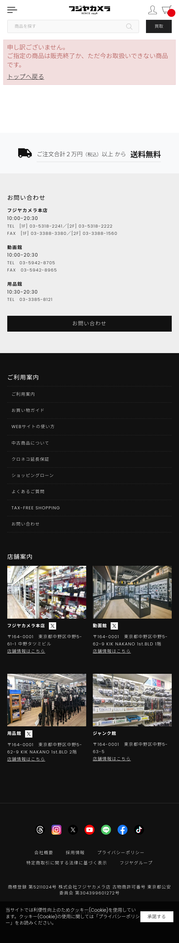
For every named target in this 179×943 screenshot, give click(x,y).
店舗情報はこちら (26, 651)
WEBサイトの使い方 (33, 426)
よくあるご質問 (28, 492)
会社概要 (44, 853)
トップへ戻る (25, 77)
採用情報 (75, 853)
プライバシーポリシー (121, 853)
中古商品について (31, 443)
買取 (159, 26)
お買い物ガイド (28, 410)
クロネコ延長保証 (31, 459)
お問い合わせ (89, 323)
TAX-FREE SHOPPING (36, 508)
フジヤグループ (136, 863)
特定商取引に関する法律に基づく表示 (66, 863)
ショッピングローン (33, 475)
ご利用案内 (23, 394)
